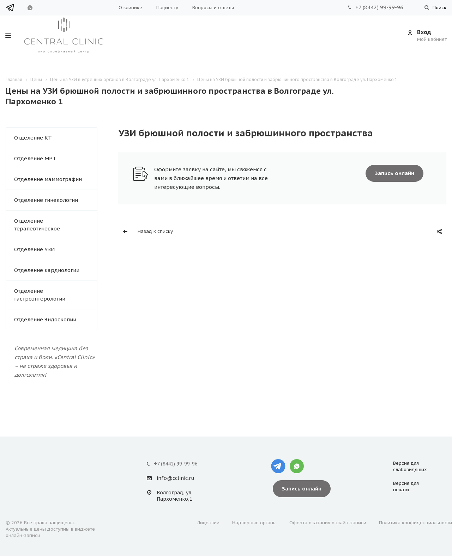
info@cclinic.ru (175, 478)
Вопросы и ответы (213, 8)
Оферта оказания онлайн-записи (327, 523)
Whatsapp (297, 466)
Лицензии (208, 523)
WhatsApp (30, 7)
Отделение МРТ (35, 158)
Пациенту (167, 8)
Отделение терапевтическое (37, 224)
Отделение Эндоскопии (45, 319)
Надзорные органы (254, 523)
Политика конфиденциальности (415, 523)
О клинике (130, 8)
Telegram (12, 7)
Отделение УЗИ (34, 249)
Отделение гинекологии (46, 200)
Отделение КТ (33, 137)
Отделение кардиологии (46, 270)
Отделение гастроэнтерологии (39, 295)
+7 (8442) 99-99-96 (379, 7)
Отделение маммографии (48, 179)
